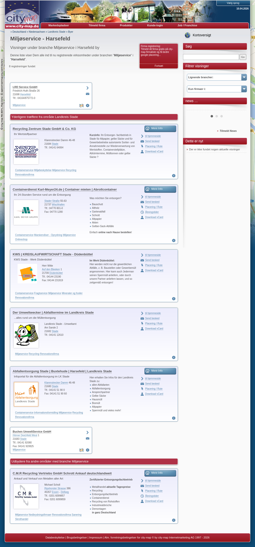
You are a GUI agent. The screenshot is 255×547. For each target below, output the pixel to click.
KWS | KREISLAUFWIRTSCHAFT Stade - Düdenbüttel (53, 254)
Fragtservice (41, 293)
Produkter (126, 25)
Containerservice (24, 170)
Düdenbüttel (56, 273)
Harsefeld (25, 94)
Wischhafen (58, 204)
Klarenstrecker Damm (56, 382)
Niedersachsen (37, 31)
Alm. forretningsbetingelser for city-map (127, 537)
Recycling (71, 170)
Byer (70, 31)
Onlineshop (21, 239)
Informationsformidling (46, 412)
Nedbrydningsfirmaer (40, 514)
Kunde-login (155, 25)
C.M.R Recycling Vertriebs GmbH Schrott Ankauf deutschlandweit (62, 473)
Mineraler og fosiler (72, 293)
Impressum (95, 537)
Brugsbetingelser (77, 537)
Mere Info (157, 128)
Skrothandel (21, 519)
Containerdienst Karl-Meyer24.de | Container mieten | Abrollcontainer (65, 189)
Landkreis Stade (56, 31)
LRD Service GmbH (25, 87)
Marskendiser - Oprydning (48, 235)
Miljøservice (19, 105)
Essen (55, 492)
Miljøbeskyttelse (42, 170)
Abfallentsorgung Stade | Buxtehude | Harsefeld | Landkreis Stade (62, 371)
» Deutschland (18, 31)
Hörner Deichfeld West (25, 435)
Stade (55, 144)
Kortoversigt (202, 35)
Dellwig (65, 492)
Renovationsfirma (24, 174)
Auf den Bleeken (51, 269)
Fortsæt (159, 66)
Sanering (77, 514)
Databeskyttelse (54, 537)
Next (240, 108)
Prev (193, 108)
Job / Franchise (187, 25)
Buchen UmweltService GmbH (32, 431)
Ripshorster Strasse (55, 488)
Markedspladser (59, 25)
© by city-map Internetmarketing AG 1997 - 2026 (180, 537)
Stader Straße (52, 201)
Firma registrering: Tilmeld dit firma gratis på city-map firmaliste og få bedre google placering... (157, 50)
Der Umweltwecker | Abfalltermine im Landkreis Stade (53, 312)
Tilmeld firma (97, 25)
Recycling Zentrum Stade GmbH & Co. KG (44, 129)
